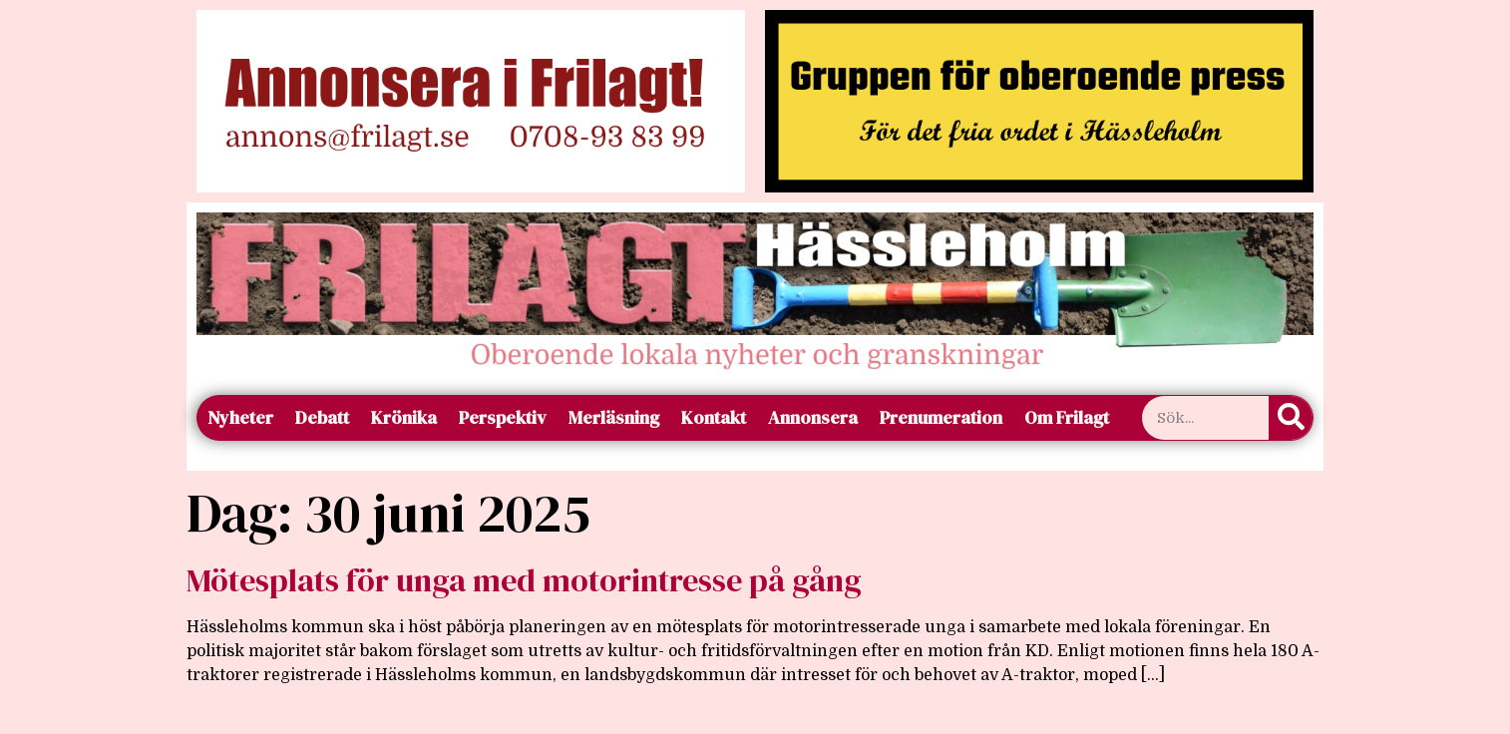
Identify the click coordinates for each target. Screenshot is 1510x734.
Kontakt (713, 417)
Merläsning (613, 417)
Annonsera (813, 417)
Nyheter (240, 417)
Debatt (322, 417)
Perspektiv (503, 417)
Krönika (404, 417)
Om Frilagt (1066, 417)
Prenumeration (941, 417)
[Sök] (1291, 418)
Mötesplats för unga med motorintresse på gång (524, 580)
